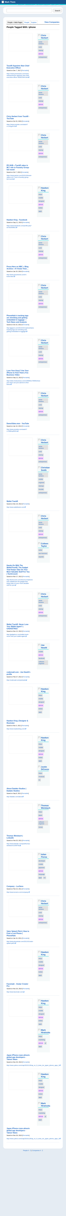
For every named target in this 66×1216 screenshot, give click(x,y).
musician (41, 776)
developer (42, 861)
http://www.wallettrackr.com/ (15, 507)
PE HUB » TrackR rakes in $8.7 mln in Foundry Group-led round (18, 167)
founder (41, 489)
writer (40, 550)
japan (40, 815)
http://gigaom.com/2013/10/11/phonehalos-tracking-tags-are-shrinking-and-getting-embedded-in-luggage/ (20, 329)
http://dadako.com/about (14, 796)
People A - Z (27, 1150)
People (19, 5)
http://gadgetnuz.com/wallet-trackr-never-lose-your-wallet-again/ (18, 635)
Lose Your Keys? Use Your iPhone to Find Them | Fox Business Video (18, 373)
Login (46, 5)
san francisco (43, 553)
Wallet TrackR (12, 501)
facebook (42, 658)
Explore (38, 5)
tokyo (40, 194)
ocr (45, 878)
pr (45, 1043)
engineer (41, 482)
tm (39, 780)
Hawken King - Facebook (17, 220)
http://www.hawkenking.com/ (16, 729)
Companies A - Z (37, 1150)
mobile (41, 198)
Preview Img (20, 42)
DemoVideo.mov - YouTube (18, 423)
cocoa (41, 827)
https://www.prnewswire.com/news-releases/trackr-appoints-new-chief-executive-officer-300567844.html (18, 75)
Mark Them (10, 2)
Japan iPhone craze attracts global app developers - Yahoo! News (18, 1057)
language (42, 874)
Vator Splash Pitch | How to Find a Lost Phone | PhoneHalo (18, 933)
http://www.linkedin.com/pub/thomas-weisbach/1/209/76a (18, 844)
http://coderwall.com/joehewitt (16, 680)
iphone (41, 54)
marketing (42, 1040)
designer (41, 201)
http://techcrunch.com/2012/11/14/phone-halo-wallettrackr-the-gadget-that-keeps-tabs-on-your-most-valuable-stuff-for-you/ (20, 582)
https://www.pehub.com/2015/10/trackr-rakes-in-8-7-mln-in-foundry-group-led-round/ (19, 177)
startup (41, 50)
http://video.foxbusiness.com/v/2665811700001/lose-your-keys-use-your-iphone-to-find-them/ (24, 382)
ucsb (40, 47)
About (60, 5)
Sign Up (53, 5)
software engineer (41, 662)
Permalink (25, 70)
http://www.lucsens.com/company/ (17, 892)
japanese (42, 867)
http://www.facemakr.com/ (15, 992)
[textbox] (29, 10)
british (41, 208)
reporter (41, 557)
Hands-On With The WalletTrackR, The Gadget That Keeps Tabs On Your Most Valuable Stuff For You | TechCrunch (18, 569)
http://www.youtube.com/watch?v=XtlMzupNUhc (17, 430)
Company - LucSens (15, 886)
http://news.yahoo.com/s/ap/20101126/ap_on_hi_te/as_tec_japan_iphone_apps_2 (33, 1065)
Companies (29, 5)
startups (41, 486)
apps (40, 211)
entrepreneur (43, 57)
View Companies (51, 22)
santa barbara (41, 42)
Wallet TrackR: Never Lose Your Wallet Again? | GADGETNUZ (17, 626)
